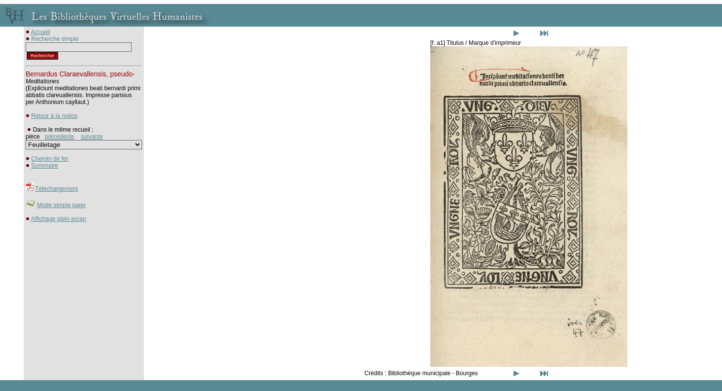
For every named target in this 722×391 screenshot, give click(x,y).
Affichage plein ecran (58, 218)
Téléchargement (56, 188)
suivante (92, 136)
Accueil (40, 32)
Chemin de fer (49, 158)
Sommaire (44, 165)
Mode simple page (61, 205)
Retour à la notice (54, 115)
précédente (59, 136)
